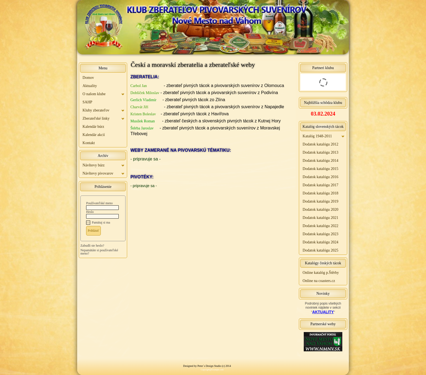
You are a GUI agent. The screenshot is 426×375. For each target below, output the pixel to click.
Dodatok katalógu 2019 (320, 201)
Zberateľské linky (96, 118)
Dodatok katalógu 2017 (320, 185)
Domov (88, 78)
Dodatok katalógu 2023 (320, 234)
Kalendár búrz (93, 127)
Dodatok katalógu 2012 (320, 144)
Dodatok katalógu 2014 (320, 161)
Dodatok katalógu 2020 (320, 209)
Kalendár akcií (94, 135)
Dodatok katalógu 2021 (320, 218)
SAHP (87, 102)
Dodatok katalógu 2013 (320, 152)
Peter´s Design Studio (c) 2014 (214, 365)
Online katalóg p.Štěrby (321, 273)
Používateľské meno (99, 203)
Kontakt (89, 143)
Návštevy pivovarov (98, 173)
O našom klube (94, 94)
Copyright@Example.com (212, 369)
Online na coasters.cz (319, 281)
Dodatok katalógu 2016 (320, 177)
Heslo (90, 212)
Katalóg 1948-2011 (317, 136)
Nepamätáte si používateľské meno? (99, 251)
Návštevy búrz (94, 165)
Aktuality (90, 86)
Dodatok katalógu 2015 (320, 169)
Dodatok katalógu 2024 (320, 242)
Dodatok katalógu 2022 (320, 226)
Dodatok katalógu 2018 (320, 193)
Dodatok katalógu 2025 (320, 250)
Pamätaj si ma (101, 222)
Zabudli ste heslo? (92, 245)
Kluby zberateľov (96, 110)
